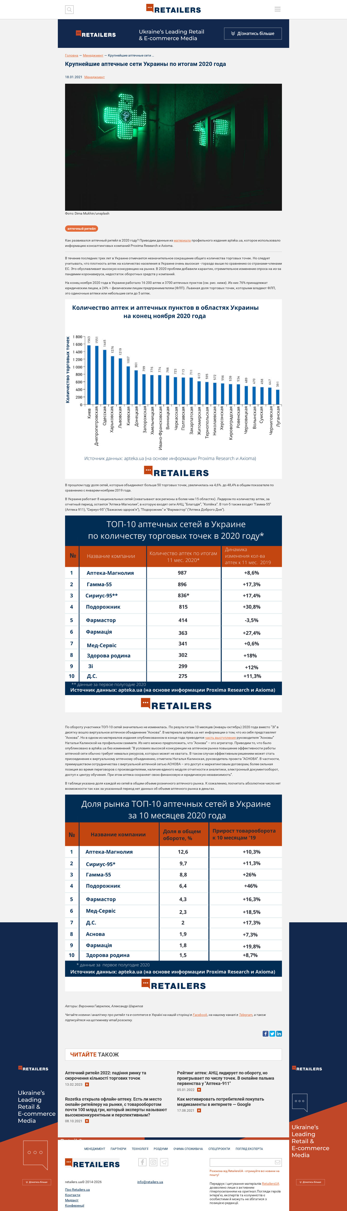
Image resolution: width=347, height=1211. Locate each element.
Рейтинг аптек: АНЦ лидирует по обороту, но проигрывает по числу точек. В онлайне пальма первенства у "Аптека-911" (225, 1078)
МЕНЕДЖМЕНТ (94, 1146)
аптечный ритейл (81, 228)
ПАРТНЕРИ (118, 1146)
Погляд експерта (249, 1146)
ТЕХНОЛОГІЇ (140, 1146)
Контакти (72, 1193)
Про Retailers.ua (77, 1188)
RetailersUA (270, 1182)
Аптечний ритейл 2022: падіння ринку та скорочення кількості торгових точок (105, 1075)
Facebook (200, 1015)
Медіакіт (72, 1198)
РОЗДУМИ (161, 1146)
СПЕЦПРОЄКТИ (219, 1146)
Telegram (246, 1015)
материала (182, 240)
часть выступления (220, 737)
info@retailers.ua (150, 1180)
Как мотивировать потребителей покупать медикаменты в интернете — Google (220, 1101)
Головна (71, 55)
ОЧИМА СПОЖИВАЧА (188, 1146)
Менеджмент (93, 55)
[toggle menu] (277, 9)
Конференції (74, 1203)
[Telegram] (164, 1160)
